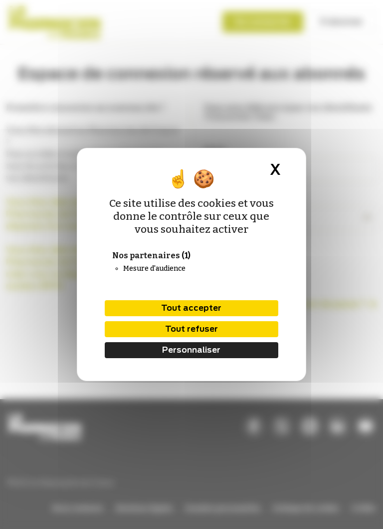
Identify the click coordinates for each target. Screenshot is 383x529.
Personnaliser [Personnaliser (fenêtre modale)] (191, 350)
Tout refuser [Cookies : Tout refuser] (191, 329)
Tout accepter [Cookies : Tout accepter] (191, 308)
